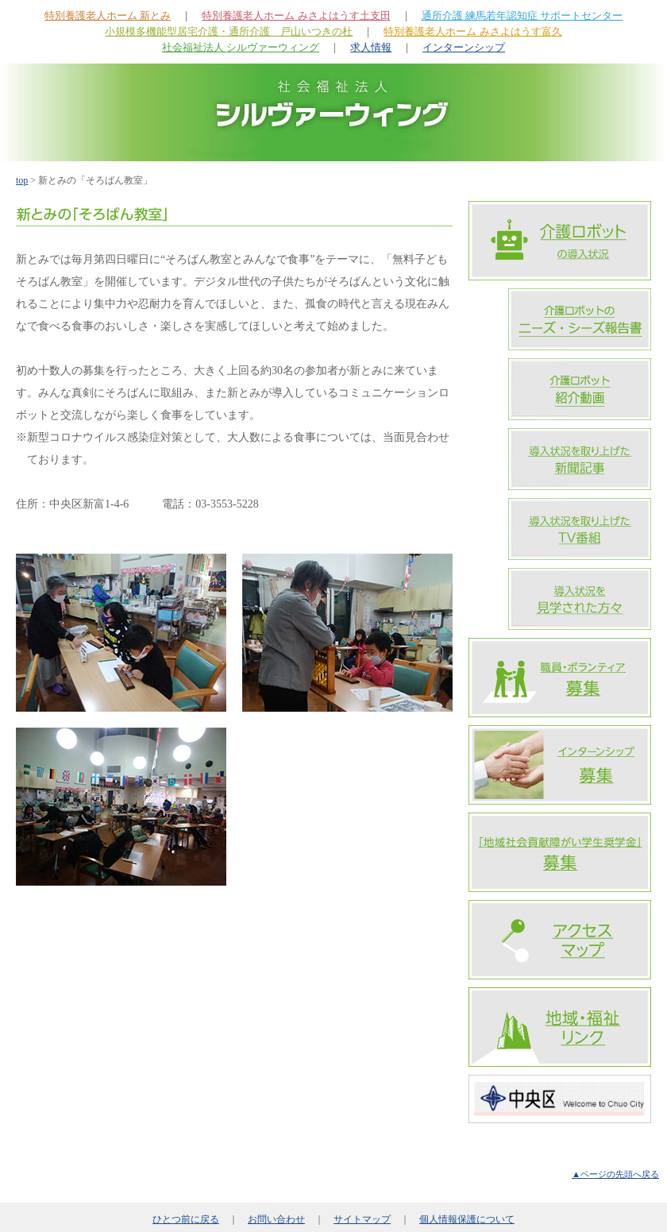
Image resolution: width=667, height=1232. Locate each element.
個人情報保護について (467, 1219)
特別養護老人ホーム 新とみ (107, 15)
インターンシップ (463, 47)
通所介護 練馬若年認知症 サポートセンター (522, 15)
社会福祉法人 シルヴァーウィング (240, 47)
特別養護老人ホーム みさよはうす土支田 (296, 15)
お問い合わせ (276, 1219)
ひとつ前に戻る (185, 1219)
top (22, 180)
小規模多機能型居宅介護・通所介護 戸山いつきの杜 (229, 31)
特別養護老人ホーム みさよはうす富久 (472, 31)
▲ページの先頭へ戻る (615, 1174)
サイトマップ (362, 1219)
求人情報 (370, 47)
